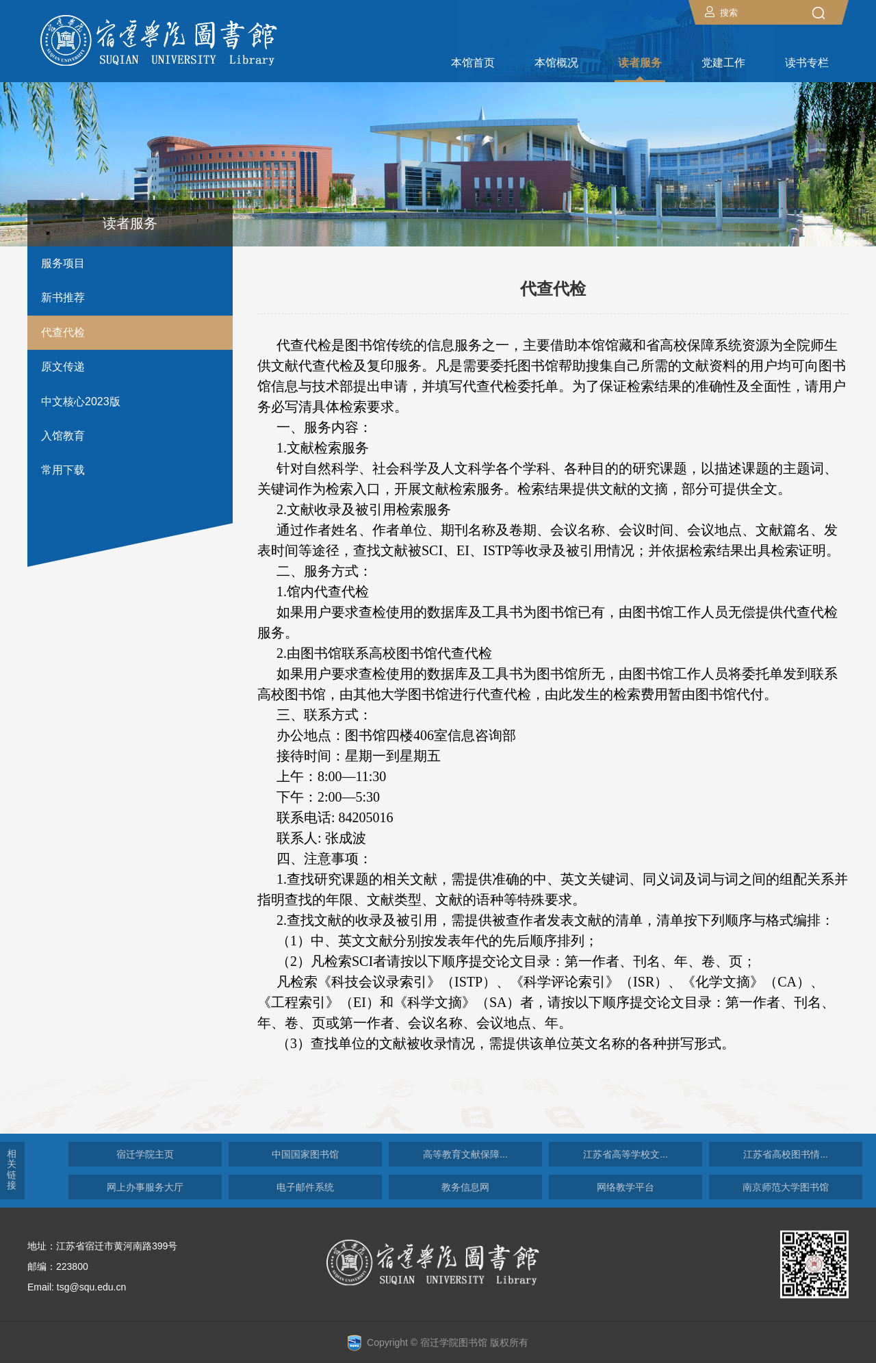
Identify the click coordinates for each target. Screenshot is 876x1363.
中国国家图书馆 (305, 1154)
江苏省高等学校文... (625, 1154)
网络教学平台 (625, 1187)
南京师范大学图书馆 (786, 1187)
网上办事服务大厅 (145, 1187)
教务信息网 (465, 1187)
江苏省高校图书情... (785, 1154)
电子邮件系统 (305, 1187)
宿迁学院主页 (145, 1154)
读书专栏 (807, 62)
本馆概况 (556, 62)
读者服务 (640, 62)
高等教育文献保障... (465, 1154)
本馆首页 (473, 62)
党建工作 (723, 62)
